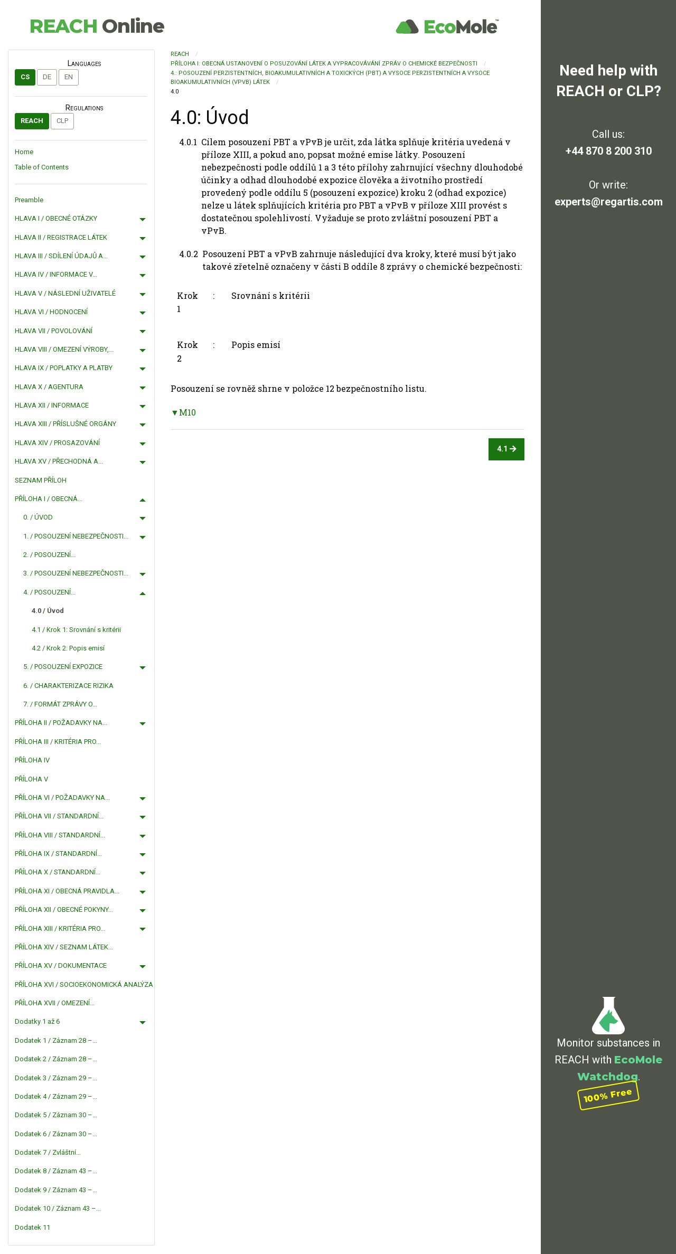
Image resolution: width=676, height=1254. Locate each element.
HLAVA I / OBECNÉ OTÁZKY (56, 218)
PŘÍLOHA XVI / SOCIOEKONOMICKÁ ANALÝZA (84, 984)
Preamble (29, 200)
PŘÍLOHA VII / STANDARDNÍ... (59, 816)
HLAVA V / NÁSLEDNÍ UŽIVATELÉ (65, 293)
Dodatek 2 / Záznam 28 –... (56, 1059)
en (68, 77)
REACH (96, 25)
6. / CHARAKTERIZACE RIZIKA (68, 686)
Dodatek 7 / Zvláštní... (48, 1152)
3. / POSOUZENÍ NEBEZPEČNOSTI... (75, 573)
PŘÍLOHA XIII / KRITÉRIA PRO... (60, 928)
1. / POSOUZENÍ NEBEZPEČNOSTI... (75, 536)
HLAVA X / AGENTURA (49, 387)
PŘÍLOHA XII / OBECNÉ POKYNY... (64, 909)
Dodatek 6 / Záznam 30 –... (56, 1134)
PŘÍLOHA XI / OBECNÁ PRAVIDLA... (67, 891)
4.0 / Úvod (48, 611)
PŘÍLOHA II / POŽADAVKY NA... (61, 723)
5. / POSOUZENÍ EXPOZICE (62, 667)
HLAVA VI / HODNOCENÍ (51, 312)
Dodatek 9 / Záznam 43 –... (56, 1190)
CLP (62, 121)
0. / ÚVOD (38, 517)
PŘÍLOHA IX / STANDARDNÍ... (58, 853)
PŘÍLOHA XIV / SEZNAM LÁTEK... (64, 947)
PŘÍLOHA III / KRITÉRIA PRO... (58, 742)
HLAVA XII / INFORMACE (52, 405)
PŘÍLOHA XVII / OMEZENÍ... (55, 1003)
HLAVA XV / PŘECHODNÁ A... (59, 461)
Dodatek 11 (32, 1227)
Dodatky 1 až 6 (37, 1021)
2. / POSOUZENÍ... (49, 555)
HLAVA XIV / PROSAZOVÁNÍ (57, 443)
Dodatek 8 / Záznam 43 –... (56, 1171)
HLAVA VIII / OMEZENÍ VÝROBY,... (64, 349)
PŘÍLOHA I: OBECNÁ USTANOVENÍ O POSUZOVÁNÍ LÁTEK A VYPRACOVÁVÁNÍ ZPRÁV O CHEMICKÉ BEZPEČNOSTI (324, 63)
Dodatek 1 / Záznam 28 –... (56, 1040)
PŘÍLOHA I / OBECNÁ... (48, 499)
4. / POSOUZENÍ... (49, 592)
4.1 (507, 449)
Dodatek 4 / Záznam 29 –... (56, 1096)
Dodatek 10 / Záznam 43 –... (58, 1208)
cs (25, 77)
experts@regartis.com (609, 201)
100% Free (608, 1095)
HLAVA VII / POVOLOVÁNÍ (53, 331)
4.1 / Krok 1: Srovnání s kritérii (76, 630)
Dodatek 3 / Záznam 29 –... (56, 1078)
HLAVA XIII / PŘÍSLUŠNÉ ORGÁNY (65, 424)
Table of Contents (42, 167)
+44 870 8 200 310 (609, 151)
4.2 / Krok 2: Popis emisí (68, 648)
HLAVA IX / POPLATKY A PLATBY (63, 368)
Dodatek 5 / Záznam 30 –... (56, 1115)
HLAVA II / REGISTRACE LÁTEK (61, 237)
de (47, 77)
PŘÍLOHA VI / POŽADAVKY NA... (62, 798)
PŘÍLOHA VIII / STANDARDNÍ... (60, 835)
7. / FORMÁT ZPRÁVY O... (60, 704)
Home (24, 152)
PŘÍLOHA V (31, 779)
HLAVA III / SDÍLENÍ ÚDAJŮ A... (61, 256)
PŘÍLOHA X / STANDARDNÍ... (57, 872)
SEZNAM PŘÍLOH (41, 480)
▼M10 (183, 412)
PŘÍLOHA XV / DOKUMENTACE (61, 965)
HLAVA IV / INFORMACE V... (56, 274)
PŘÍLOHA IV (32, 760)
